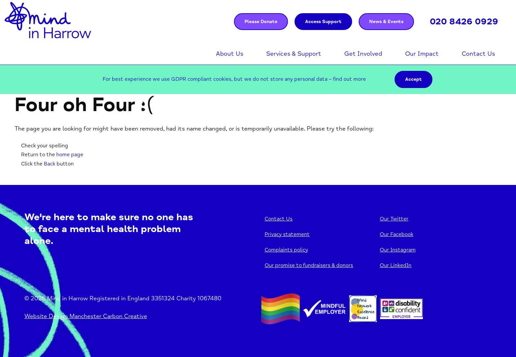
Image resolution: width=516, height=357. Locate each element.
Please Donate (261, 21)
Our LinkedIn (395, 265)
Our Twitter (394, 219)
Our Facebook (396, 234)
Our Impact (422, 54)
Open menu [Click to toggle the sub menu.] (246, 54)
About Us (229, 54)
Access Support (323, 21)
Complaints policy (286, 250)
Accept (413, 79)
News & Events (386, 21)
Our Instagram (398, 250)
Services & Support (293, 54)
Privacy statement (287, 234)
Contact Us (478, 54)
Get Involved (363, 54)
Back (49, 164)
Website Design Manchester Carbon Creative (85, 316)
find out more (349, 79)
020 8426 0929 (464, 21)
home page (69, 154)
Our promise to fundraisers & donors (309, 265)
